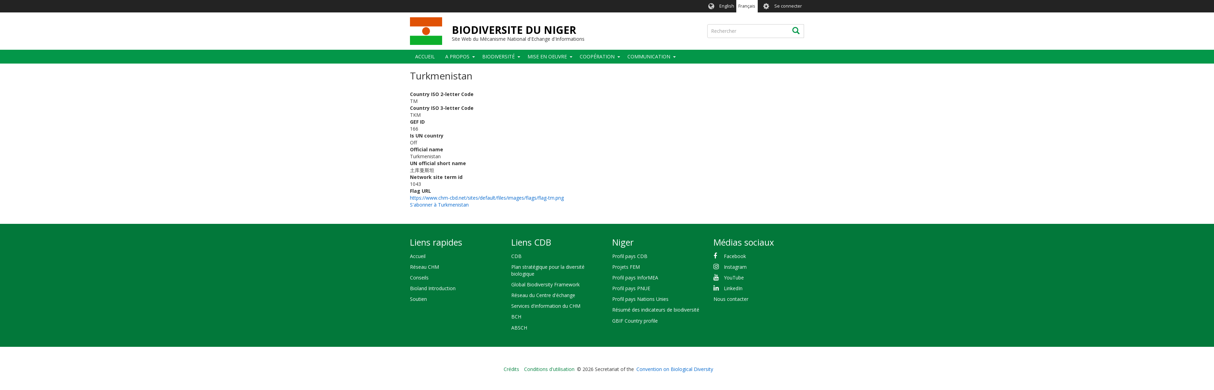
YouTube (734, 277)
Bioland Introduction (433, 288)
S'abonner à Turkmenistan (439, 204)
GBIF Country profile (635, 320)
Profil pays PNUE (631, 288)
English (726, 6)
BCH (516, 316)
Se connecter (788, 6)
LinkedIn (733, 288)
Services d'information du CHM (545, 306)
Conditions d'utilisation (549, 369)
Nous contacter (730, 299)
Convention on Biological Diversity (674, 369)
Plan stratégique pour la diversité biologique (548, 270)
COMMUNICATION (648, 56)
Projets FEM (626, 267)
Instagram (735, 267)
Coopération (597, 56)
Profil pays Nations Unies (640, 299)
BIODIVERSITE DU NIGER (514, 30)
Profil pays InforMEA (635, 277)
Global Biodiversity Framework (545, 284)
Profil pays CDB (629, 256)
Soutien (418, 299)
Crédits (511, 369)
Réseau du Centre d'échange (543, 295)
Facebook (735, 256)
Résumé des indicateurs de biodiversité (655, 309)
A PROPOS (457, 56)
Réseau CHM (424, 267)
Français (746, 6)
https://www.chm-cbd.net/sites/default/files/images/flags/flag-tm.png (487, 197)
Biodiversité (498, 56)
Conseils (419, 277)
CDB (516, 256)
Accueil (425, 56)
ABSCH (519, 327)
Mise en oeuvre (547, 56)
